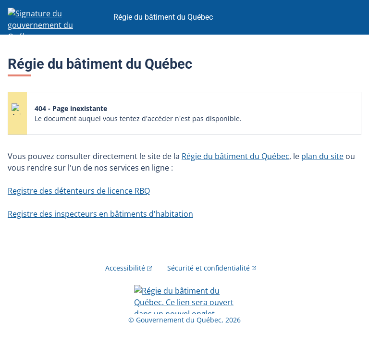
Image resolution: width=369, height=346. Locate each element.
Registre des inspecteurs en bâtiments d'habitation (100, 214)
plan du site (322, 156)
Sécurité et (212, 267)
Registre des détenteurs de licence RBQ (79, 190)
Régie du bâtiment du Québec (235, 156)
